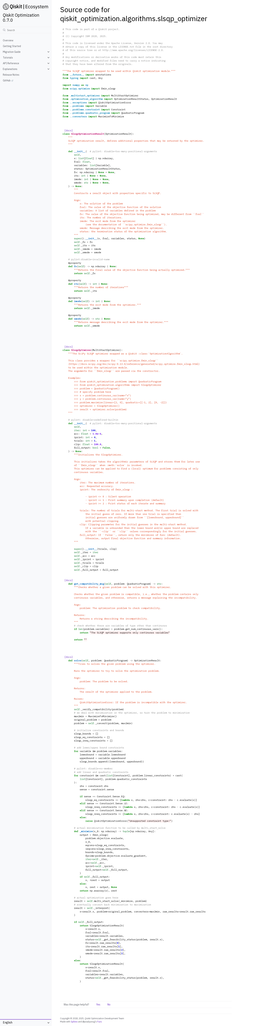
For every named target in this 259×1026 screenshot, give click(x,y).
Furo (99, 1021)
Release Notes (11, 74)
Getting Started (12, 46)
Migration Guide (12, 51)
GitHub (7, 80)
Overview (8, 40)
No (108, 1004)
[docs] (68, 130)
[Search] (25, 30)
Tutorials (8, 57)
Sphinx (74, 1021)
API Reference (11, 63)
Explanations (10, 69)
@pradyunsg (88, 1021)
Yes (98, 1004)
